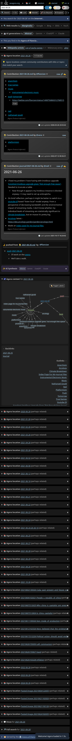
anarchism (12, 81)
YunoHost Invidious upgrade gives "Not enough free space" (34, 183)
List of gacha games (34, 47)
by (35, 245)
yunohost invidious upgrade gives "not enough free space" (40, 405)
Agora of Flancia (29, 736)
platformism (13, 142)
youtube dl (62, 402)
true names (13, 84)
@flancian (44, 244)
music (10, 88)
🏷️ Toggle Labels (57, 286)
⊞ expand (59, 12)
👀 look (23, 12)
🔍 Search (5, 12)
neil (9, 111)
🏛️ (20, 736)
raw (58, 74)
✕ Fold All (38, 56)
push (10, 96)
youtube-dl (13, 201)
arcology (63, 368)
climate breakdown (16, 214)
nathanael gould (15, 115)
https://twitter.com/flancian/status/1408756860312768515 (38, 100)
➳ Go (15, 12)
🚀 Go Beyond (46, 12)
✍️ (65, 74)
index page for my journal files (29, 225)
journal (6, 356)
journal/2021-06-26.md (30, 166)
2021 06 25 (8, 353)
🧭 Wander (33, 12)
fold (15, 103)
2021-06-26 (17, 251)
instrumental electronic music (25, 92)
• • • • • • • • (36, 25)
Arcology (12, 218)
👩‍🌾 (5, 74)
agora (27, 254)
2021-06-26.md (26, 74)
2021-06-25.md (28, 244)
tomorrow (17, 96)
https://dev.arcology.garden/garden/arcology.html (30, 221)
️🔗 (62, 74)
